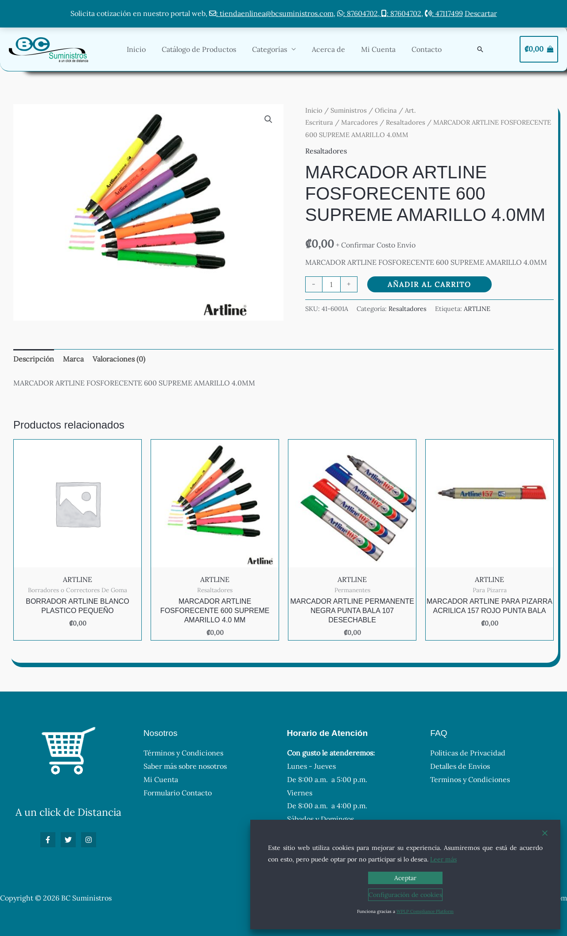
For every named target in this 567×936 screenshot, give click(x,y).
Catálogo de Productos (207, 49)
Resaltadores (405, 122)
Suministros (348, 110)
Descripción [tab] (33, 358)
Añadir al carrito (429, 284)
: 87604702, (359, 13)
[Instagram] (88, 839)
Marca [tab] (73, 358)
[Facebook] (47, 839)
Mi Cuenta (381, 49)
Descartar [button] (481, 13)
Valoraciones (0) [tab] (119, 358)
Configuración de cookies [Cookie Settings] (405, 895)
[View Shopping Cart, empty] (539, 49)
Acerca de (333, 49)
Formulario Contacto (178, 792)
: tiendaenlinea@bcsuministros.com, (272, 13)
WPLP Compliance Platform (425, 911)
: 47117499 (444, 13)
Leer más (443, 859)
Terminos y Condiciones (470, 779)
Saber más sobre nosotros (185, 766)
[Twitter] (68, 839)
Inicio (145, 49)
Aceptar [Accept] (405, 878)
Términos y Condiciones (183, 752)
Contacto (427, 49)
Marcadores (359, 122)
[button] (480, 49)
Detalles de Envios (460, 766)
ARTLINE (477, 309)
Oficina (386, 110)
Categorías (275, 49)
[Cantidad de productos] (331, 284)
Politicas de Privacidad (467, 752)
